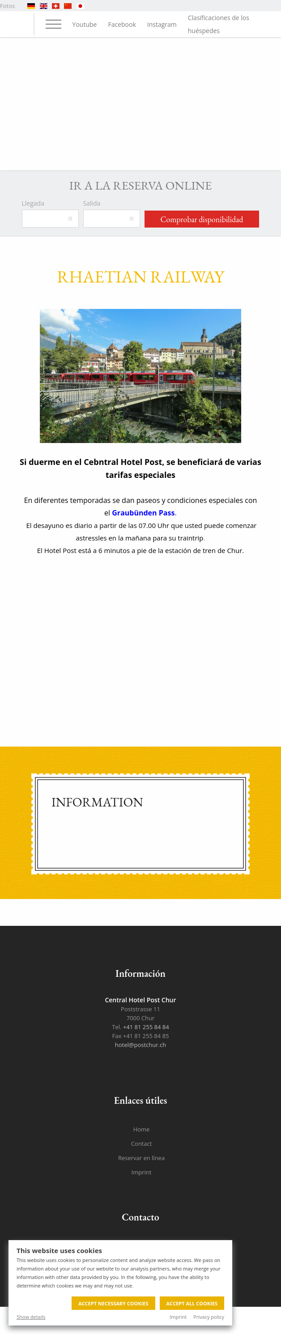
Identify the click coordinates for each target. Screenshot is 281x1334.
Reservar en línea (141, 1158)
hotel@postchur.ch (140, 1045)
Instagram (162, 24)
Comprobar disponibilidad (202, 219)
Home (141, 1129)
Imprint (178, 1316)
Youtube (84, 24)
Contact (141, 1144)
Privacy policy (208, 1316)
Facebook (122, 24)
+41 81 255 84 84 (146, 1027)
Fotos (7, 6)
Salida (92, 203)
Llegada (33, 203)
